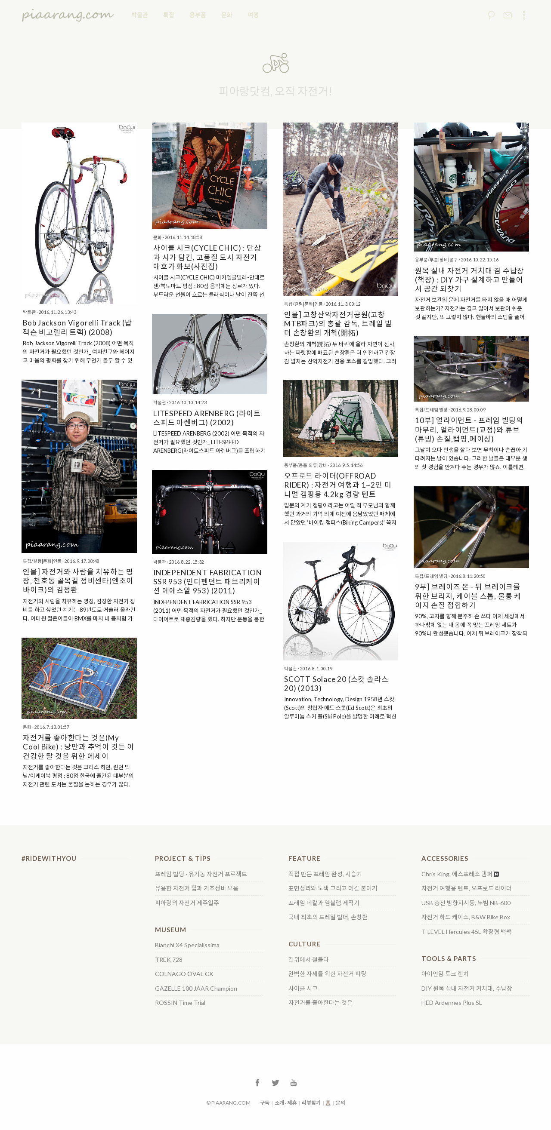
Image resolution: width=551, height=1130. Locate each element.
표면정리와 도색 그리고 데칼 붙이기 (333, 888)
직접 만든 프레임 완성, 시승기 (325, 874)
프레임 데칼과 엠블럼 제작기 (323, 903)
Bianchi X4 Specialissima (187, 945)
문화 (226, 14)
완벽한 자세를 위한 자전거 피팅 (327, 974)
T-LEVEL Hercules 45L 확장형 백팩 (466, 932)
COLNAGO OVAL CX (184, 974)
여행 (253, 14)
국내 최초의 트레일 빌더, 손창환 (328, 917)
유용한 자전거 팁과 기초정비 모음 (196, 888)
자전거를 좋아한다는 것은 (320, 1003)
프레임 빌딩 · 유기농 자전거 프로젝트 (201, 874)
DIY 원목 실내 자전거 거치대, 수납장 (466, 989)
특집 (168, 14)
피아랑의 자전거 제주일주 (187, 903)
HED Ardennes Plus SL (451, 1003)
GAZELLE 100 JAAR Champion (196, 989)
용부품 (197, 14)
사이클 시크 (303, 989)
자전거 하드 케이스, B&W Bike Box (465, 917)
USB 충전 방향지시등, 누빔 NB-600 (466, 903)
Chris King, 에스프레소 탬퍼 (456, 874)
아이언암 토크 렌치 (445, 974)
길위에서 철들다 (308, 960)
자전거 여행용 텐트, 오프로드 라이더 (466, 888)
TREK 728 (169, 960)
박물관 (139, 14)
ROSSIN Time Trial (180, 1003)
